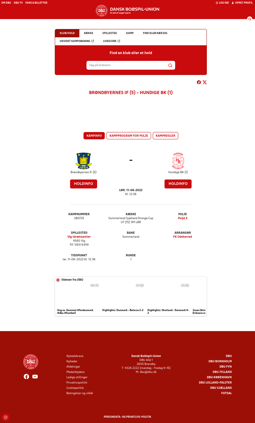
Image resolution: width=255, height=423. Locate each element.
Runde (131, 255)
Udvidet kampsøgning (77, 41)
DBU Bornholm (220, 361)
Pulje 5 (182, 218)
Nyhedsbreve (74, 356)
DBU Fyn (225, 366)
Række (131, 214)
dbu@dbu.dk (148, 372)
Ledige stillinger (76, 377)
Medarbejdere (75, 372)
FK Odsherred (182, 237)
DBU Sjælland (221, 388)
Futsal (226, 393)
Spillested (79, 233)
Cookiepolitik (75, 388)
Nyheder (71, 361)
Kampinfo (94, 136)
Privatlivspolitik (76, 382)
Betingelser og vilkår (79, 393)
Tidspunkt (79, 255)
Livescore (111, 41)
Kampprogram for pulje (128, 136)
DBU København (219, 377)
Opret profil (242, 2)
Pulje (182, 214)
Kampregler (165, 136)
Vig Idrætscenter (79, 237)
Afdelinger (73, 366)
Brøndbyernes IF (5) (84, 172)
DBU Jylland (222, 372)
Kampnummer (79, 214)
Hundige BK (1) (178, 172)
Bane (131, 233)
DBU (229, 356)
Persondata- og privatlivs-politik (127, 417)
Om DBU (6, 3)
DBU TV (18, 3)
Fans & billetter (36, 3)
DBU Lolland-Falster (215, 382)
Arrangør (182, 233)
